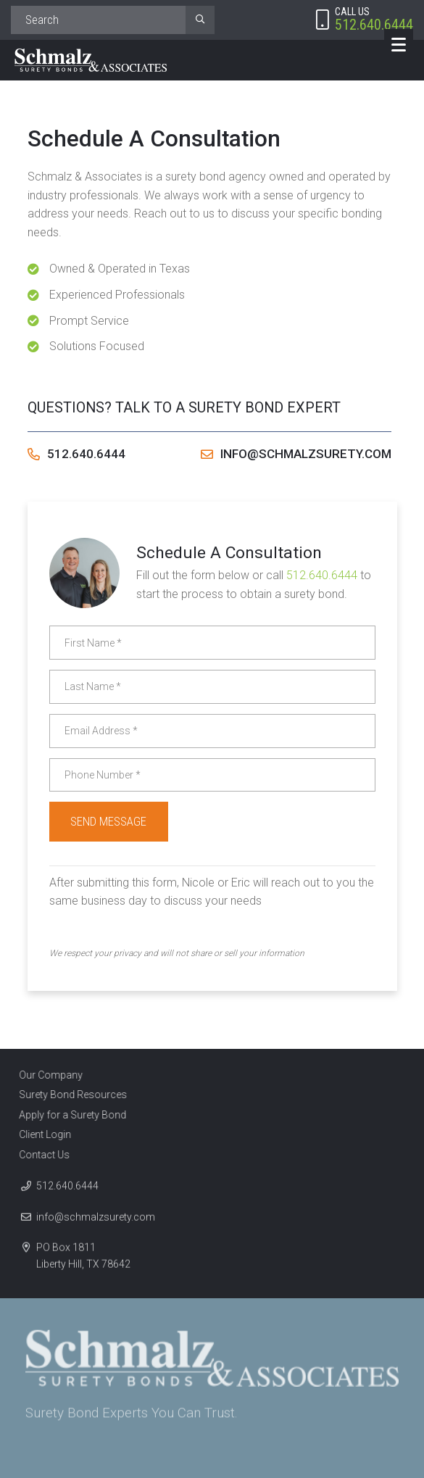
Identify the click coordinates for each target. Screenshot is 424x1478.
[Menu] (398, 43)
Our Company (46, 1075)
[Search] (98, 20)
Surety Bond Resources (68, 1094)
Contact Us (39, 1155)
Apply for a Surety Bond (68, 1115)
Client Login (40, 1134)
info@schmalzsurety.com (296, 454)
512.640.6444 (76, 454)
